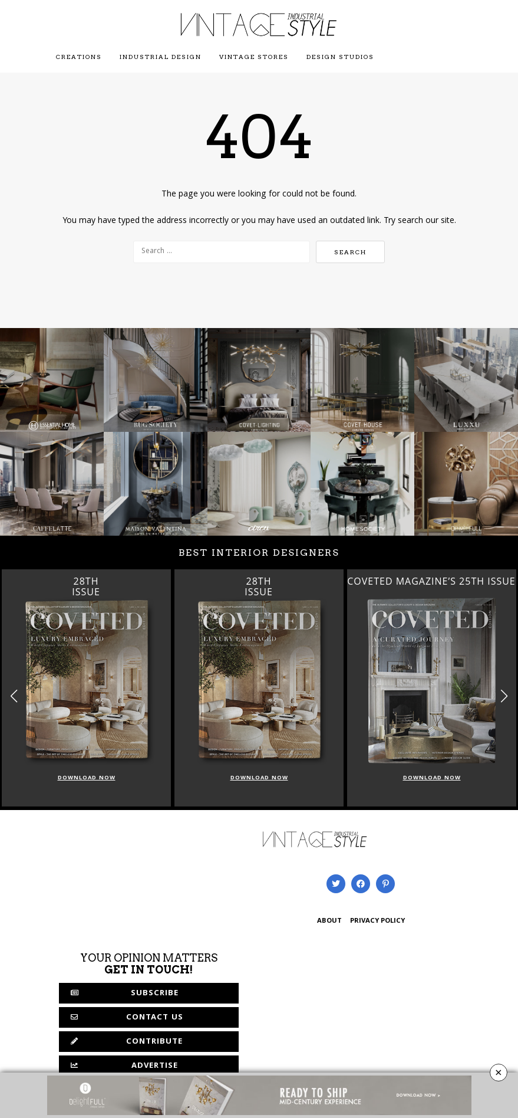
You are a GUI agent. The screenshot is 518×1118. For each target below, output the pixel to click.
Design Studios (340, 56)
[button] (504, 696)
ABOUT (329, 921)
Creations (79, 56)
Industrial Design (161, 56)
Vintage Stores (254, 56)
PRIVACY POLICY (377, 921)
